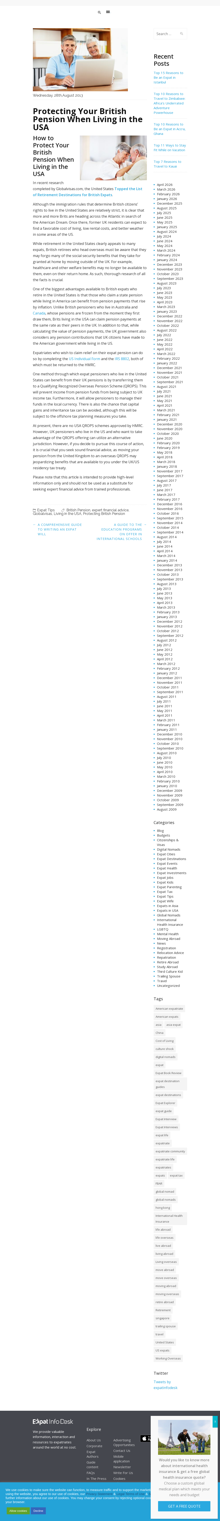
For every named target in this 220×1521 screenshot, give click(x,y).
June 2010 (164, 762)
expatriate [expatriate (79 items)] (163, 1143)
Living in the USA (67, 514)
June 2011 (164, 706)
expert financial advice (110, 510)
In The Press (96, 1478)
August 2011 (167, 696)
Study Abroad (167, 966)
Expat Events (167, 863)
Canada (39, 313)
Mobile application (121, 1458)
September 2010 (170, 748)
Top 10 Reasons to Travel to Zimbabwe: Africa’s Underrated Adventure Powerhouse (169, 103)
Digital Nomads (168, 849)
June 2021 (164, 396)
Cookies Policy (119, 1480)
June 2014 (164, 546)
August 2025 (167, 208)
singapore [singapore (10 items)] (162, 1318)
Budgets (163, 835)
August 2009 (167, 809)
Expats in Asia (167, 905)
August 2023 (167, 283)
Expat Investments (171, 873)
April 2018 (165, 457)
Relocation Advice (170, 952)
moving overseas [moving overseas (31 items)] (167, 1294)
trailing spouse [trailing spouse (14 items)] (166, 1326)
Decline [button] (38, 1511)
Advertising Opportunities (124, 1442)
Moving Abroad (168, 938)
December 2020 (169, 424)
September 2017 (170, 476)
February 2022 (168, 358)
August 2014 (167, 537)
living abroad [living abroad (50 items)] (164, 1254)
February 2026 (168, 194)
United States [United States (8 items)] (165, 1342)
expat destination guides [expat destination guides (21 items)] (168, 1084)
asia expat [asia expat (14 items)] (173, 1025)
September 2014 (170, 532)
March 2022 (166, 353)
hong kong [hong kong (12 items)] (163, 1208)
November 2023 (169, 269)
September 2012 (170, 635)
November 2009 (169, 795)
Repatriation (166, 957)
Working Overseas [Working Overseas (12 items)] (168, 1358)
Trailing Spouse (168, 976)
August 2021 (167, 386)
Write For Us (123, 1472)
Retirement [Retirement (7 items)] (163, 1310)
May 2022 (164, 344)
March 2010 (166, 776)
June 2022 (164, 339)
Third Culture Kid (170, 971)
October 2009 (168, 800)
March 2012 (166, 663)
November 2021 (169, 372)
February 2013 (168, 612)
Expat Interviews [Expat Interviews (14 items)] (167, 1127)
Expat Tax (165, 891)
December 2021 (169, 367)
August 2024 (167, 231)
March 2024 (166, 250)
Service (154, 1494)
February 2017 (168, 499)
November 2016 (169, 508)
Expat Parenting (169, 887)
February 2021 (168, 414)
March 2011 (166, 720)
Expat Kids (165, 882)
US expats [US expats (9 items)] (162, 1350)
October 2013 (168, 574)
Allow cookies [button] (18, 1511)
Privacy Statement (99, 1494)
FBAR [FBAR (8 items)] (159, 1183)
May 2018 (164, 452)
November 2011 (169, 682)
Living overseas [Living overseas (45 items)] (166, 1262)
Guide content (92, 1464)
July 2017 (164, 485)
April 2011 (165, 715)
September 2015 (170, 518)
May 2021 (164, 400)
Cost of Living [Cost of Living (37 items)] (164, 1041)
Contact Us (121, 1450)
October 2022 (168, 325)
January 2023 (167, 311)
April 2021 (165, 405)
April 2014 (165, 551)
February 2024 (168, 255)
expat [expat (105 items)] (159, 1065)
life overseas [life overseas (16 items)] (164, 1238)
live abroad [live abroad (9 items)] (163, 1246)
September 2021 (170, 382)
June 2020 (164, 438)
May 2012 (164, 654)
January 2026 (167, 198)
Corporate (94, 1446)
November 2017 (169, 471)
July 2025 (164, 212)
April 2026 (165, 184)
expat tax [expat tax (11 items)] (176, 1175)
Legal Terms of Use (130, 1494)
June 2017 (164, 490)
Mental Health (168, 934)
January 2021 (167, 419)
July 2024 (164, 236)
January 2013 (167, 616)
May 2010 (164, 767)
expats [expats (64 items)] (160, 1175)
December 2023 (169, 264)
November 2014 (169, 522)
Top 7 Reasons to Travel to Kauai (167, 163)
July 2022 (164, 335)
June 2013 (164, 593)
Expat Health (167, 868)
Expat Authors (93, 1454)
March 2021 (166, 410)
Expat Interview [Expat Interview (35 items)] (166, 1119)
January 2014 (167, 560)
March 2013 (166, 607)
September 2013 (170, 579)
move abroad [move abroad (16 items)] (165, 1270)
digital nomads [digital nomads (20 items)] (166, 1057)
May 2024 (164, 245)
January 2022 (167, 363)
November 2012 (169, 626)
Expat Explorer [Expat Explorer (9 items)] (165, 1103)
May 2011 (164, 710)
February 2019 (168, 447)
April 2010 (165, 771)
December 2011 (169, 678)
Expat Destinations (171, 858)
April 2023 (165, 302)
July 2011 (164, 701)
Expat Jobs (165, 877)
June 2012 (164, 649)
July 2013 (164, 588)
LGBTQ (162, 929)
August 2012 (167, 640)
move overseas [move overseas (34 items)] (166, 1278)
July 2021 (164, 391)
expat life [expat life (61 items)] (162, 1135)
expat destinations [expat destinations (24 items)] (168, 1095)
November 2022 (169, 321)
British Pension (78, 510)
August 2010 (167, 753)
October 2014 (168, 527)
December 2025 (169, 203)
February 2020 (168, 443)
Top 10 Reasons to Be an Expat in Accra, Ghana (170, 129)
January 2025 (167, 227)
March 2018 (166, 461)
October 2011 (168, 687)
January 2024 (167, 259)
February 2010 (168, 781)
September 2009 (170, 804)
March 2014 (166, 555)
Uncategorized (168, 985)
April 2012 (165, 659)
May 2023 (164, 297)
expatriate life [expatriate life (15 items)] (165, 1159)
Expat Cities (166, 854)
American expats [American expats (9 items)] (167, 1017)
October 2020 (168, 433)
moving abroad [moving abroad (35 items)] (166, 1286)
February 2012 (168, 668)
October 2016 (168, 513)
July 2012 (164, 645)
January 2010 (167, 786)
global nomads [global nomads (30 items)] (166, 1200)
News (161, 943)
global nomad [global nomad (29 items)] (165, 1192)
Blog (160, 830)
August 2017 (167, 480)
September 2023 (170, 278)
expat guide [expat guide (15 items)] (164, 1111)
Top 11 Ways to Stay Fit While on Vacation (170, 147)
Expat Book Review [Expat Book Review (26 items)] (168, 1073)
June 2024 (164, 241)
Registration (166, 948)
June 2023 (164, 292)
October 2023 (168, 274)
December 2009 (169, 790)
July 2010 (164, 757)
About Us (94, 1440)
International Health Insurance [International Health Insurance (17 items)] (169, 1219)
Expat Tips (46, 510)
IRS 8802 (122, 358)
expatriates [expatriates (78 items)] (163, 1167)
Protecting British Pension (104, 514)
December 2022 (169, 316)
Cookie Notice (196, 1494)
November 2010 (169, 739)
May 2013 (164, 598)
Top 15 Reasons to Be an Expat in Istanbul (168, 77)
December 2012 (169, 621)
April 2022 (165, 349)
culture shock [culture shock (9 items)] (165, 1049)
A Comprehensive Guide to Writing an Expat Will (60, 529)
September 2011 (170, 692)
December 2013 (169, 565)
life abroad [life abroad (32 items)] (163, 1230)
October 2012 (168, 631)
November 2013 (169, 569)
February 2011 (168, 724)
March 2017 (166, 494)
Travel (162, 981)
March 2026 (166, 189)
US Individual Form (84, 358)
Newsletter (122, 1467)
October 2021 (168, 377)
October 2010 (168, 743)
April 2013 (165, 602)
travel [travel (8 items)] (159, 1334)
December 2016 (169, 504)
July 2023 (164, 288)
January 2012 (167, 673)
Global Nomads (168, 915)
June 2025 (164, 217)
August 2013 (167, 584)
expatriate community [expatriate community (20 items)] (170, 1151)
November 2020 (169, 429)
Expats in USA (167, 910)
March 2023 (166, 306)
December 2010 (169, 734)
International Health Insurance (170, 922)
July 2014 (164, 541)
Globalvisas (42, 514)
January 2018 (167, 466)
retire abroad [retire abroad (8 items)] (165, 1302)
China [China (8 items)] (159, 1033)
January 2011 (167, 729)
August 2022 (167, 330)
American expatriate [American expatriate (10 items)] (169, 1009)
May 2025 (164, 222)
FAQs (91, 1472)
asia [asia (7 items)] (158, 1025)
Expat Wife (165, 901)
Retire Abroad (168, 962)
